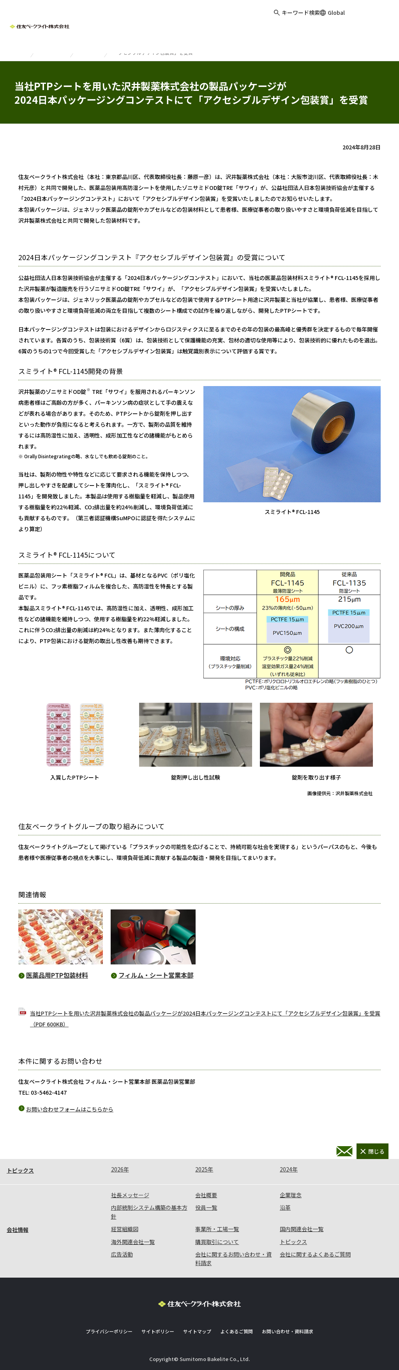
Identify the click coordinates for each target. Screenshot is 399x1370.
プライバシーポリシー (109, 1331)
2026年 (120, 1169)
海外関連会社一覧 (133, 1242)
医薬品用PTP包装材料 (57, 975)
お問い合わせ (376, 19)
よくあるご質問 (236, 1331)
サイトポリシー (157, 1331)
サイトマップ (197, 1331)
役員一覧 (206, 1207)
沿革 (285, 1207)
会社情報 (17, 1230)
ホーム (19, 47)
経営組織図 (124, 1229)
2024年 (92, 47)
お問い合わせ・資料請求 (344, 1151)
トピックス (56, 47)
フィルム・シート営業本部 (155, 975)
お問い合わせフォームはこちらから (69, 1109)
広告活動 (122, 1254)
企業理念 (291, 1195)
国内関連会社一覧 (301, 1229)
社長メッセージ (130, 1195)
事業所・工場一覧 (217, 1229)
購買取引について (217, 1242)
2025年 (204, 1169)
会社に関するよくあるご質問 (315, 1254)
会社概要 (206, 1195)
